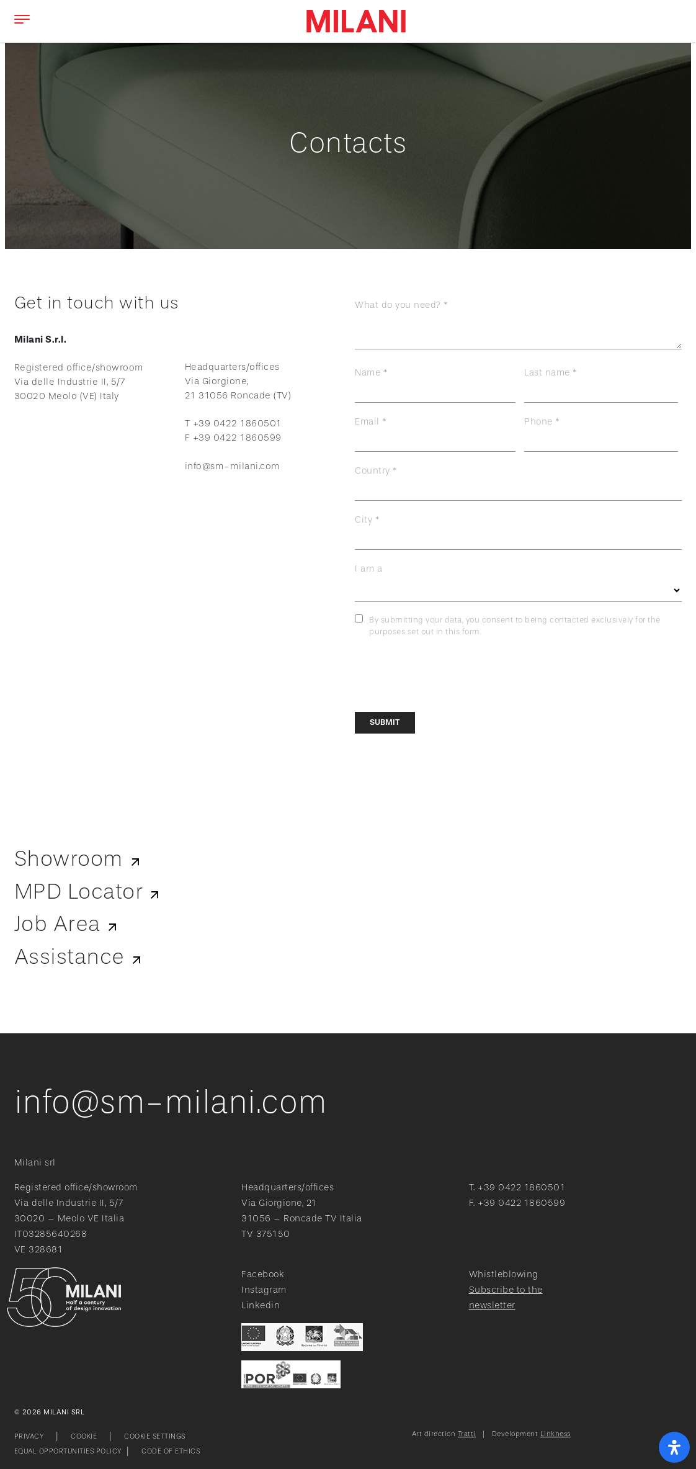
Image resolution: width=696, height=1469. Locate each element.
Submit (385, 722)
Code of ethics (170, 1451)
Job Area (57, 924)
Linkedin (260, 1305)
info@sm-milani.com (232, 466)
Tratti (467, 1434)
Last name (547, 372)
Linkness (555, 1434)
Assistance (69, 957)
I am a (368, 569)
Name (367, 372)
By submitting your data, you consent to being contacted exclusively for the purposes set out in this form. (515, 626)
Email (367, 421)
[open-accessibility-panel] (674, 1447)
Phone (538, 421)
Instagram (264, 1290)
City (363, 519)
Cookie (84, 1436)
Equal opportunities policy (68, 1451)
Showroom (68, 859)
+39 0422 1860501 (521, 1187)
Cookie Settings (154, 1436)
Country (372, 470)
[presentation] (449, 675)
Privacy (29, 1436)
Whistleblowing (503, 1274)
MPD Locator (78, 891)
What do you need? (398, 305)
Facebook (262, 1274)
